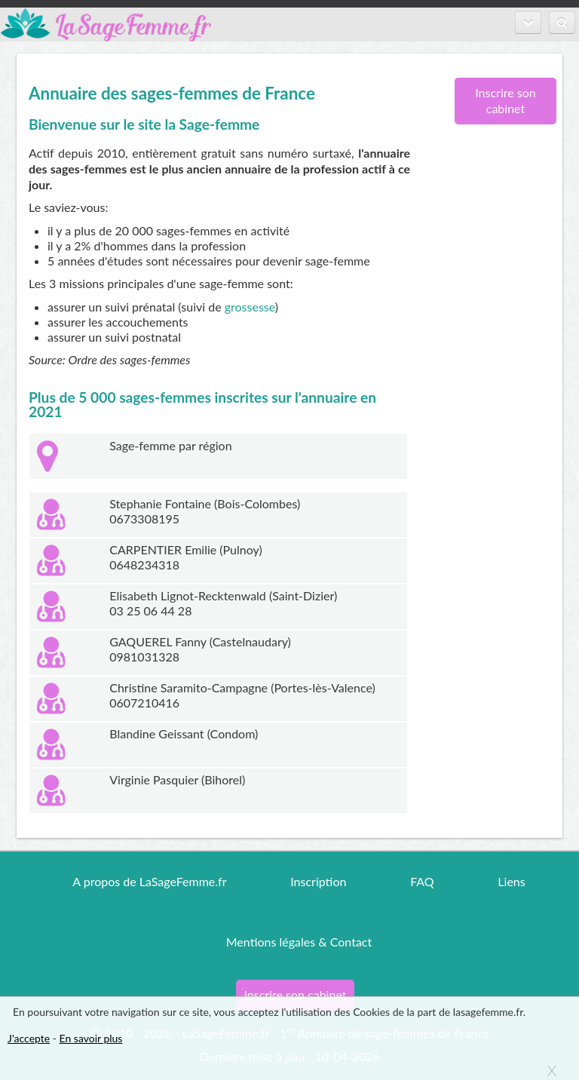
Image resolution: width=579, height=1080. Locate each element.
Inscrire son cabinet (505, 100)
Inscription (318, 881)
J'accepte (29, 1038)
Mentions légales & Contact (299, 941)
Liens (511, 881)
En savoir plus (91, 1038)
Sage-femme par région (170, 445)
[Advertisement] (499, 381)
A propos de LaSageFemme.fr (149, 881)
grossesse (250, 306)
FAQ (421, 881)
